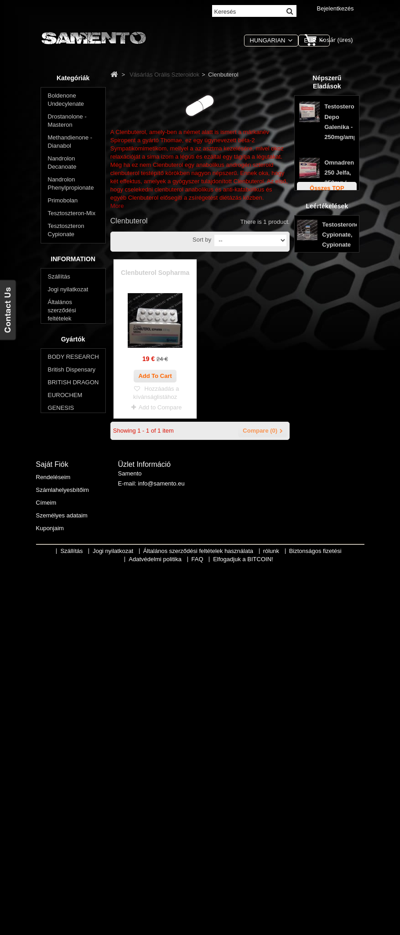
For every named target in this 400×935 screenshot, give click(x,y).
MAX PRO (61, 744)
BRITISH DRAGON (73, 706)
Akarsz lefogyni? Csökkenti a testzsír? (69, 480)
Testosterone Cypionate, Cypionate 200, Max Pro (340, 385)
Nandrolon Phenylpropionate (71, 185)
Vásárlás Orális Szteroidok (68, 336)
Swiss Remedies (70, 770)
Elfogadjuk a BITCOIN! (243, 928)
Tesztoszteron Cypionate (66, 231)
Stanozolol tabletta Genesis (339, 267)
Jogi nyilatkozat (68, 546)
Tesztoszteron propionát (66, 273)
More (117, 205)
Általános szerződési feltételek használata (199, 920)
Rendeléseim (53, 841)
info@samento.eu (161, 850)
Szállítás (59, 534)
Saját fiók (52, 828)
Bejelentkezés (335, 8)
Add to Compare (160, 407)
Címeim (46, 866)
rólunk (56, 597)
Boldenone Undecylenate (66, 101)
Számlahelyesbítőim (62, 854)
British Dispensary (72, 693)
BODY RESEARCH (73, 680)
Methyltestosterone (77, 433)
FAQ (54, 635)
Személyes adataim (62, 879)
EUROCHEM (65, 719)
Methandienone (73, 408)
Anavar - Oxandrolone (69, 370)
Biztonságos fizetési (74, 609)
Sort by (201, 239)
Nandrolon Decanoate (62, 164)
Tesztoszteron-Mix (72, 215)
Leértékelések (327, 344)
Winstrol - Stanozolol (62, 315)
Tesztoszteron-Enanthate (67, 252)
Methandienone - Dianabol (70, 143)
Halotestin (65, 421)
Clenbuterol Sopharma (155, 272)
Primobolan (63, 202)
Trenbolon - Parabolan (63, 294)
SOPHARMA (65, 757)
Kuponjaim (50, 892)
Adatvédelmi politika (74, 622)
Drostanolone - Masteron (67, 122)
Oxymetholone (71, 459)
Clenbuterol (67, 353)
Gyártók (73, 661)
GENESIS (61, 731)
